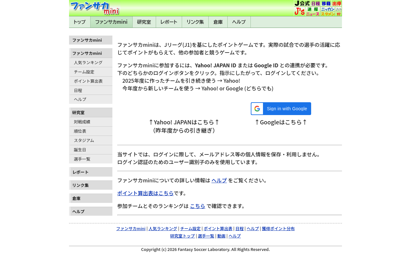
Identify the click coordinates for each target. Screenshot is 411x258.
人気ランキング (88, 62)
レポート (169, 22)
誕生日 (80, 149)
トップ (80, 22)
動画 (221, 236)
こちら (197, 206)
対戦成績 (82, 122)
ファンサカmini (111, 22)
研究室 (144, 22)
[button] (281, 108)
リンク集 (195, 22)
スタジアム (84, 140)
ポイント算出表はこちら (145, 193)
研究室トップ (182, 236)
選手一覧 (82, 159)
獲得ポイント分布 (278, 228)
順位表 (80, 131)
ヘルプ (239, 22)
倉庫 (218, 22)
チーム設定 (84, 72)
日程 (78, 90)
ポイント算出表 (88, 81)
